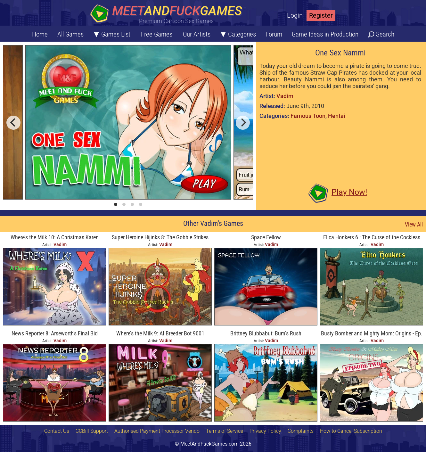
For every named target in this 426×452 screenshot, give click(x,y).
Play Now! (349, 192)
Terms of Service (224, 431)
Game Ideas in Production (325, 34)
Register (321, 15)
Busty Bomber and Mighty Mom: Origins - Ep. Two (371, 334)
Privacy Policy (265, 431)
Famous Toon (308, 115)
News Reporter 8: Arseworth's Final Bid (55, 333)
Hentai (336, 115)
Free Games (156, 34)
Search (385, 34)
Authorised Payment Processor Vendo (157, 431)
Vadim (284, 96)
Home (40, 34)
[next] (243, 123)
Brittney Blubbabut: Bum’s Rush (265, 333)
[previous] (13, 123)
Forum (274, 34)
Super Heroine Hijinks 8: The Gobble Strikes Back (160, 238)
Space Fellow (266, 237)
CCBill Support (92, 431)
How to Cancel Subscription (351, 431)
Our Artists (196, 34)
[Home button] (168, 14)
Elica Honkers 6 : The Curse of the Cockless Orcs (371, 238)
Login (295, 15)
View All (414, 224)
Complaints (301, 431)
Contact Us (56, 431)
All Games (70, 34)
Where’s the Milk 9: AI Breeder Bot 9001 (160, 333)
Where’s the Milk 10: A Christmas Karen (55, 237)
